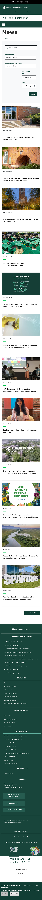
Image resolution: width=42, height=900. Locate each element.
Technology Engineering (11, 673)
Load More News (32, 612)
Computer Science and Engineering (15, 662)
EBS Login (14, 715)
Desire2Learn (15, 689)
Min (23, 73)
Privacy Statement (20, 878)
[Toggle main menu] (3, 24)
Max (23, 82)
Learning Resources (17, 700)
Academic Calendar (17, 686)
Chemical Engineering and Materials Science (18, 652)
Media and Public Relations (12, 750)
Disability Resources (17, 693)
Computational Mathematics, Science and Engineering (22, 659)
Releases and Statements (16, 796)
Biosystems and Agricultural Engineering (22, 648)
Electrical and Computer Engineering (15, 666)
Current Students (8, 12)
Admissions (13, 803)
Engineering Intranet (18, 719)
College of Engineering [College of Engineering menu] (19, 2)
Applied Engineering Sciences (13, 641)
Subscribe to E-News (15, 810)
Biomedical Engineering (11, 645)
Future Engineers (9, 756)
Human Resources (17, 722)
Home (5, 38)
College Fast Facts (17, 746)
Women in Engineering (11, 763)
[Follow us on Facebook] (14, 836)
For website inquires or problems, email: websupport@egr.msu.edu (16, 821)
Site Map (21, 873)
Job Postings (15, 726)
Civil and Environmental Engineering (15, 655)
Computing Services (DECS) (20, 739)
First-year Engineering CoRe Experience (17, 753)
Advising (7, 683)
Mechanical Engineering (11, 669)
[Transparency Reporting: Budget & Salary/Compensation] (31, 848)
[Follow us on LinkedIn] (27, 836)
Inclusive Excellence (10, 743)
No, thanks (14, 893)
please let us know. (31, 842)
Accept (4, 893)
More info (35, 890)
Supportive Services (18, 696)
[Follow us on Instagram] (23, 836)
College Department (13, 63)
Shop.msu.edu (16, 760)
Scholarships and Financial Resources (16, 703)
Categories (9, 55)
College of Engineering (15, 18)
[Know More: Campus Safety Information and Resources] (10, 848)
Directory (30, 12)
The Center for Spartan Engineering (22, 736)
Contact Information (21, 869)
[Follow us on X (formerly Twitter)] (18, 836)
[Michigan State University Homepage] (21, 860)
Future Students (20, 12)
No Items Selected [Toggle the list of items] (11, 57)
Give (36, 12)
